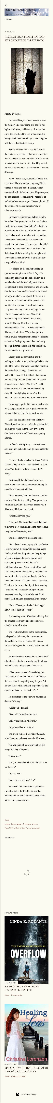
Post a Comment (18, 1076)
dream (34, 824)
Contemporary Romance (20, 824)
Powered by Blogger (26, 1094)
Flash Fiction (10, 828)
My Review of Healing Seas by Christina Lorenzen (26, 1069)
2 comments (16, 995)
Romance (30, 828)
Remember (20, 828)
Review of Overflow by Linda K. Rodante (22, 988)
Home (9, 19)
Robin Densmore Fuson (20, 9)
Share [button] (7, 820)
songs (36, 828)
